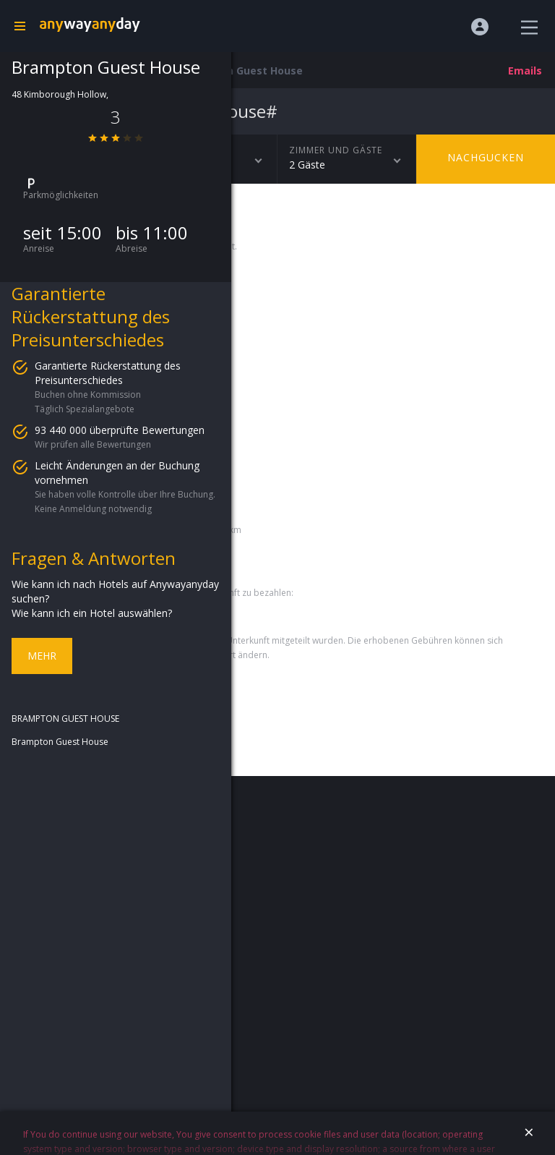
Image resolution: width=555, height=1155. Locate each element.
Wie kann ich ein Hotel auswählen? (92, 613)
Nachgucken (485, 157)
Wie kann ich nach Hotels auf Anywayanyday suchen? (115, 591)
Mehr (41, 655)
